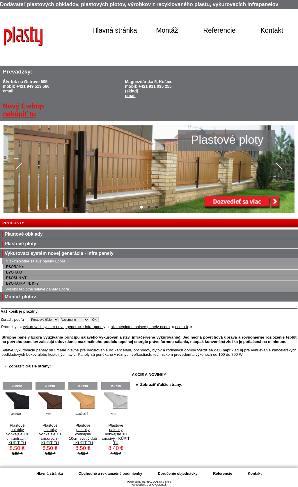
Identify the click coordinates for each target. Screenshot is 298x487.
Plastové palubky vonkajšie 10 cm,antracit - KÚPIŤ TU (17, 434)
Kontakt (271, 30)
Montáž (167, 30)
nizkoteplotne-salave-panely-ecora (140, 327)
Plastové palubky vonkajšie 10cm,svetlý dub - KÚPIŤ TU (83, 434)
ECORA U (14, 272)
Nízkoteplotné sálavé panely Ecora (35, 261)
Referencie (219, 30)
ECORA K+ (15, 267)
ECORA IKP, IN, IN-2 (22, 283)
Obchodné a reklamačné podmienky (110, 473)
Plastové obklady (24, 234)
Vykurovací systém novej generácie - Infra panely (59, 253)
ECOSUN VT (16, 278)
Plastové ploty (20, 243)
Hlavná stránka (114, 30)
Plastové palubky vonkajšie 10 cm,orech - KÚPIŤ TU (50, 434)
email (8, 91)
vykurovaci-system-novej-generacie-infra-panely (64, 327)
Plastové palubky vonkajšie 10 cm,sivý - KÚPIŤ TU (116, 434)
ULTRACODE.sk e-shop (156, 481)
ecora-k (181, 327)
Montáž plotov (20, 296)
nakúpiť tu (19, 114)
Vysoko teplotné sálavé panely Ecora (37, 289)
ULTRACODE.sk (156, 484)
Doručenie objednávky (178, 473)
